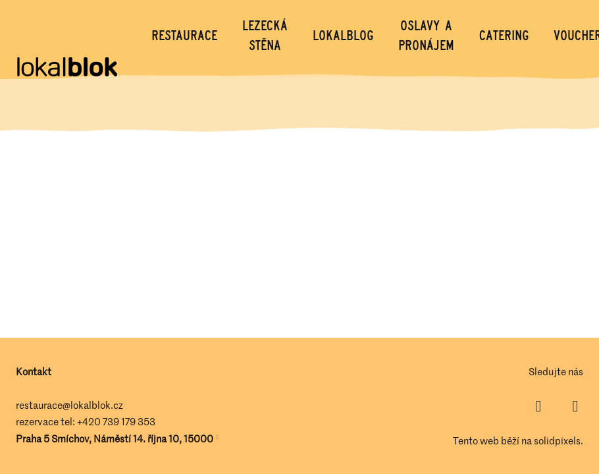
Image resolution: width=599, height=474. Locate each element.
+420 (90, 421)
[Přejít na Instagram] (575, 406)
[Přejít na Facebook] (538, 406)
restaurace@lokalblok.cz (69, 404)
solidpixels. (558, 440)
